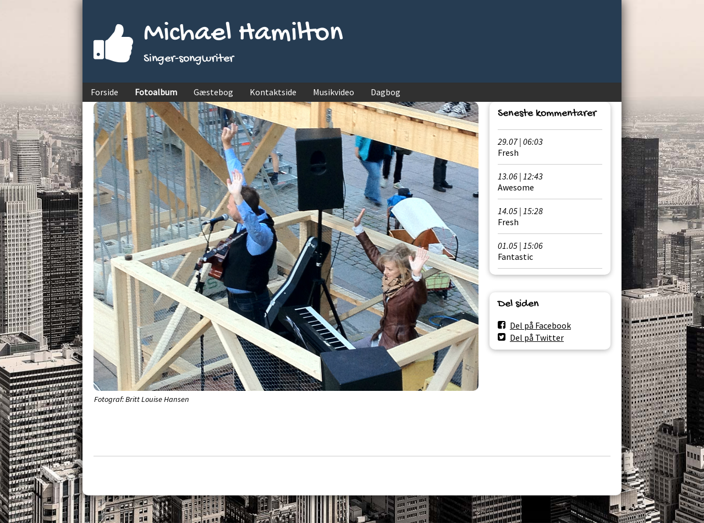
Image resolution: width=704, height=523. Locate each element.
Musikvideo (333, 91)
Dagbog (385, 91)
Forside (104, 91)
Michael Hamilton (243, 34)
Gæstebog (213, 91)
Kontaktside (273, 91)
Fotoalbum (156, 91)
